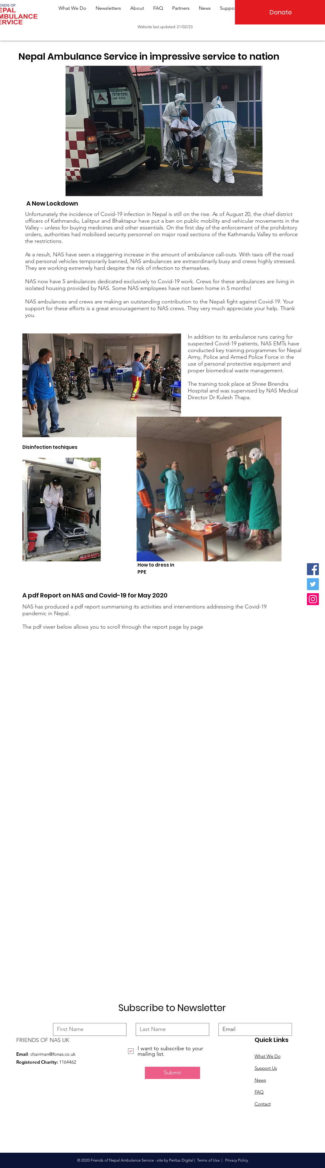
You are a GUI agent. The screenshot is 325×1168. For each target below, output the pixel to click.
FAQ (259, 1092)
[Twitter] (313, 584)
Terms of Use (208, 1160)
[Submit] (172, 1073)
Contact (263, 1104)
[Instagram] (313, 599)
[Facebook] (313, 569)
